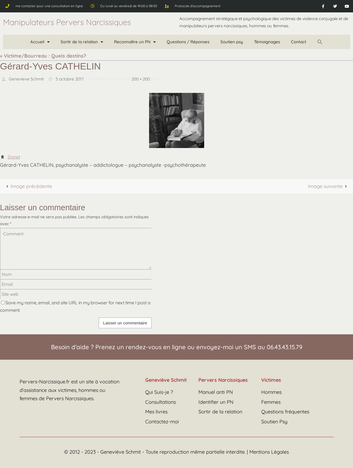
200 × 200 (143, 79)
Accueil (40, 42)
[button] (320, 42)
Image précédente (28, 185)
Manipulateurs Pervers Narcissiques (67, 22)
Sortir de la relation (82, 42)
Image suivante (328, 185)
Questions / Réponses (188, 41)
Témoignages (267, 41)
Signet (14, 156)
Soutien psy (231, 41)
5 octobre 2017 (71, 79)
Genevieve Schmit (26, 79)
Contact (298, 41)
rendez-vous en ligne (156, 346)
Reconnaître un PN (135, 42)
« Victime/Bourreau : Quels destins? (43, 56)
